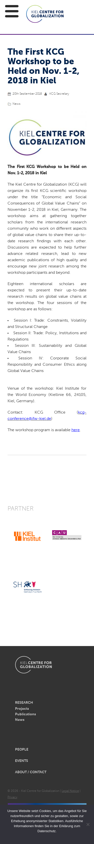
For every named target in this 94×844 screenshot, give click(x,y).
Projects (22, 709)
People (21, 749)
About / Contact (30, 772)
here (75, 430)
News (16, 104)
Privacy (12, 797)
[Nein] (87, 824)
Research (24, 702)
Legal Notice (70, 791)
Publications (25, 714)
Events (21, 761)
